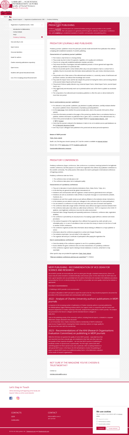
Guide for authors (16, 57)
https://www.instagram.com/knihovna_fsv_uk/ (18, 398)
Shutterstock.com (44, 431)
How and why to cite (17, 42)
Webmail (117, 3)
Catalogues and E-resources (22, 15)
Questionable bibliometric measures (60, 148)
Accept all (101, 428)
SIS (99, 3)
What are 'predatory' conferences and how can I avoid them (68, 257)
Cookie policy (15, 420)
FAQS (14, 34)
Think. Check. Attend (85, 253)
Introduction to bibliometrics (21, 29)
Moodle (105, 3)
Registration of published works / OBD (35, 19)
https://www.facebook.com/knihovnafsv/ (10, 398)
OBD (111, 3)
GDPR (13, 416)
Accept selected (113, 428)
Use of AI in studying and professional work (24, 78)
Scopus (61, 121)
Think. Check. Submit (56, 138)
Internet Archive (102, 141)
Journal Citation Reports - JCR (98, 119)
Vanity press (65, 145)
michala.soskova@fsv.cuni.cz (58, 374)
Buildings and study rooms (79, 15)
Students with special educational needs (22, 72)
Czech (118, 6)
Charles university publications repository (23, 62)
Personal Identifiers (16, 52)
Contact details (17, 32)
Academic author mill (80, 145)
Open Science (15, 47)
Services (41, 15)
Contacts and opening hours (106, 15)
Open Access (15, 67)
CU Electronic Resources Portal (64, 125)
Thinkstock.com (31, 431)
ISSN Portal (60, 110)
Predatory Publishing (19, 37)
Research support (56, 15)
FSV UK (118, 10)
